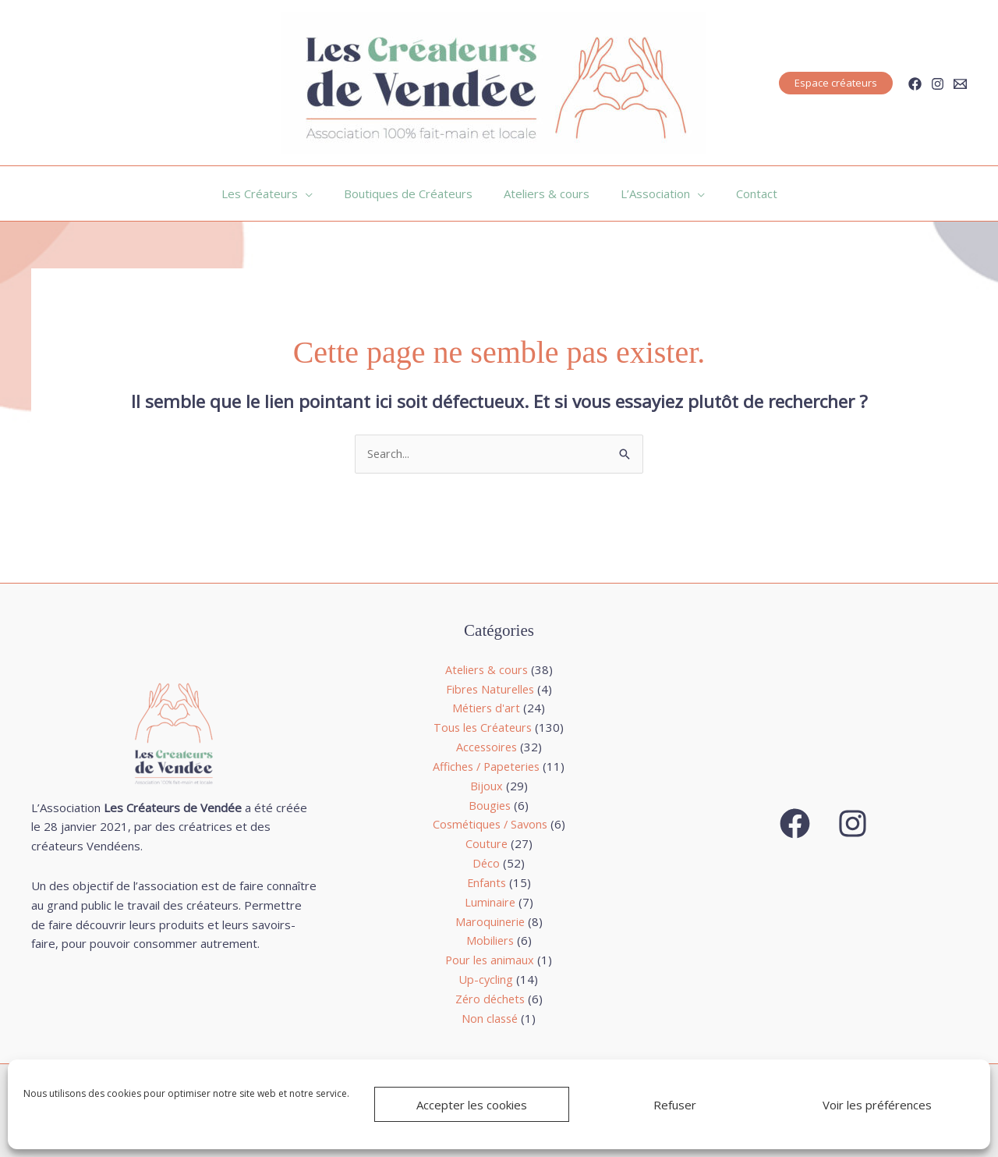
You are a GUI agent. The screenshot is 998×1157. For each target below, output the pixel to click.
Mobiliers (490, 940)
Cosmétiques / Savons (490, 824)
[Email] (960, 84)
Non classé (490, 1017)
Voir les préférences (877, 1105)
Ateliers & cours (486, 670)
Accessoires (486, 747)
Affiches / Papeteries (486, 766)
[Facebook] (915, 84)
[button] (836, 83)
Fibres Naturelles (490, 689)
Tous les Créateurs (482, 728)
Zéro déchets (490, 998)
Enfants (486, 882)
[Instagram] (937, 84)
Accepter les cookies (471, 1105)
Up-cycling (486, 979)
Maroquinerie (490, 920)
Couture (486, 843)
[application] (320, 193)
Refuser (674, 1105)
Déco (486, 863)
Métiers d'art (486, 708)
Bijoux (486, 785)
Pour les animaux (490, 959)
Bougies (489, 805)
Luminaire (489, 902)
